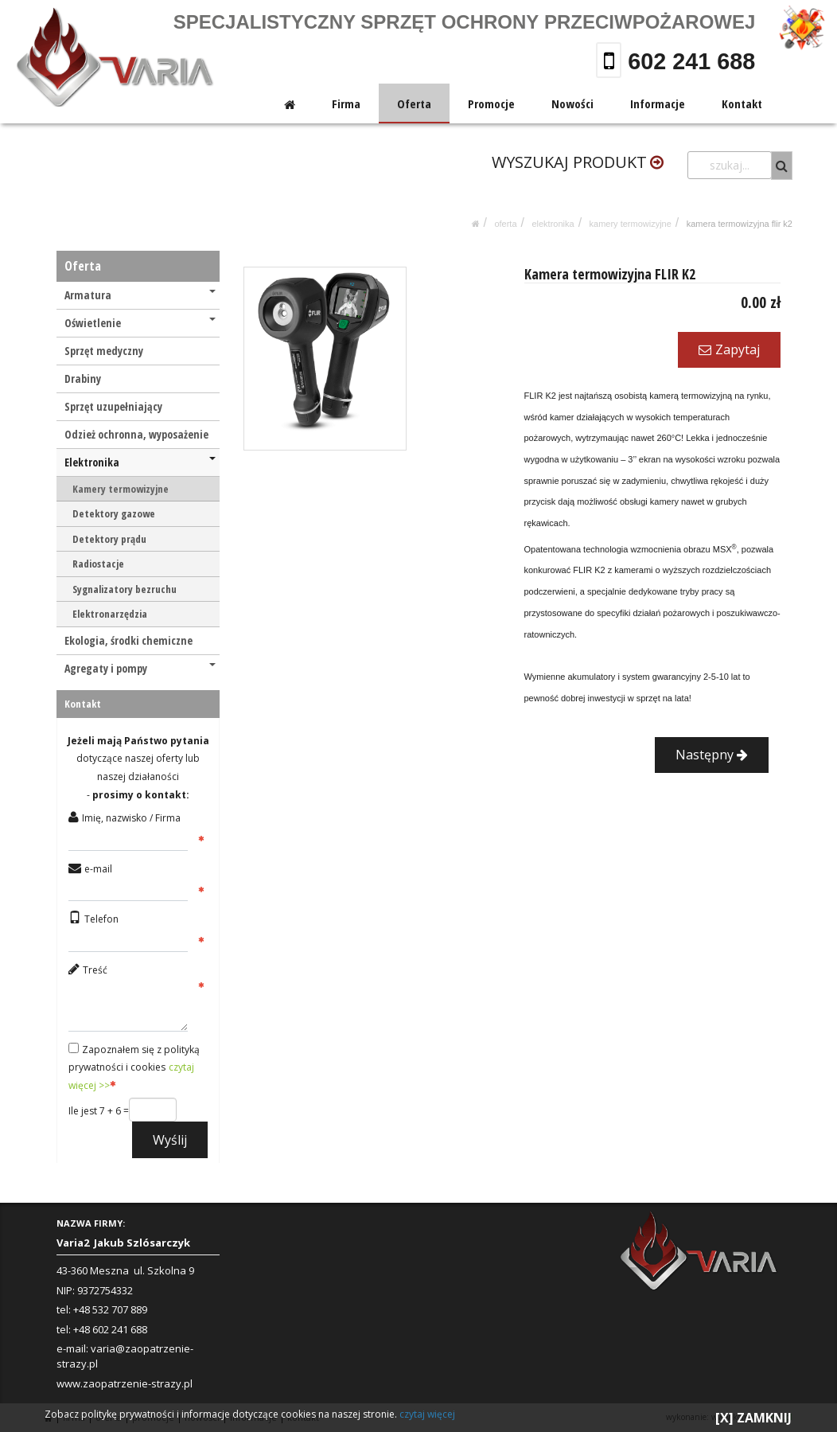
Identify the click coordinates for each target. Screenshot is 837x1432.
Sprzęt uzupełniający (113, 406)
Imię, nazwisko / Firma (131, 818)
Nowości (572, 103)
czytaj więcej (427, 1414)
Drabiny (82, 378)
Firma (347, 103)
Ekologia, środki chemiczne (128, 640)
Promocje (492, 103)
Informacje (657, 103)
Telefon (101, 919)
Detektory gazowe (113, 513)
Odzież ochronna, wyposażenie (136, 434)
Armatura (140, 294)
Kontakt (742, 103)
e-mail (98, 869)
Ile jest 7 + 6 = (98, 1111)
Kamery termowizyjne (631, 223)
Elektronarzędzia (109, 614)
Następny (711, 754)
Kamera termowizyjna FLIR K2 (739, 223)
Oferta (415, 103)
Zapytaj (729, 349)
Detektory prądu (109, 539)
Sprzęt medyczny (103, 350)
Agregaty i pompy (140, 668)
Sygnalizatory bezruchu (124, 589)
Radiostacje (98, 563)
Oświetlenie (140, 322)
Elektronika (552, 223)
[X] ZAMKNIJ (753, 1417)
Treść (95, 970)
